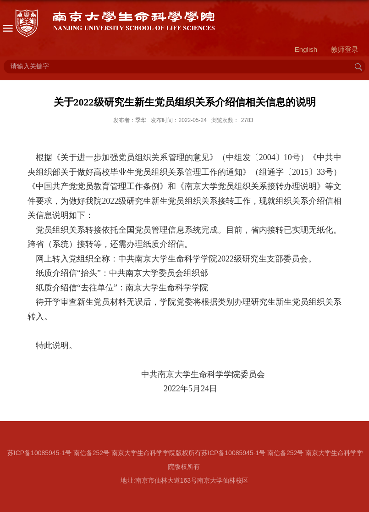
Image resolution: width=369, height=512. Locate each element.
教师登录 (344, 49)
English (306, 49)
